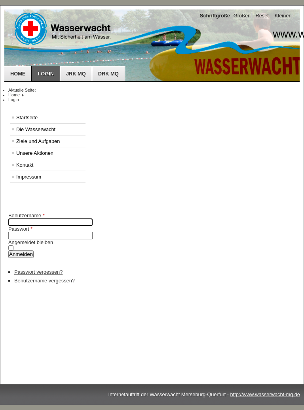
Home (17, 74)
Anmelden (21, 254)
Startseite (27, 117)
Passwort (20, 229)
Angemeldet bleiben (30, 242)
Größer (242, 16)
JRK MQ (76, 74)
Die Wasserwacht (35, 129)
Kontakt (24, 165)
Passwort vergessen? (38, 272)
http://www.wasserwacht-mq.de (265, 394)
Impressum (28, 177)
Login (46, 74)
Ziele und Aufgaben (38, 141)
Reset (261, 16)
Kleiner (283, 16)
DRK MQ (108, 74)
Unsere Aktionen (34, 153)
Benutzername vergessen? (44, 281)
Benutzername (26, 215)
